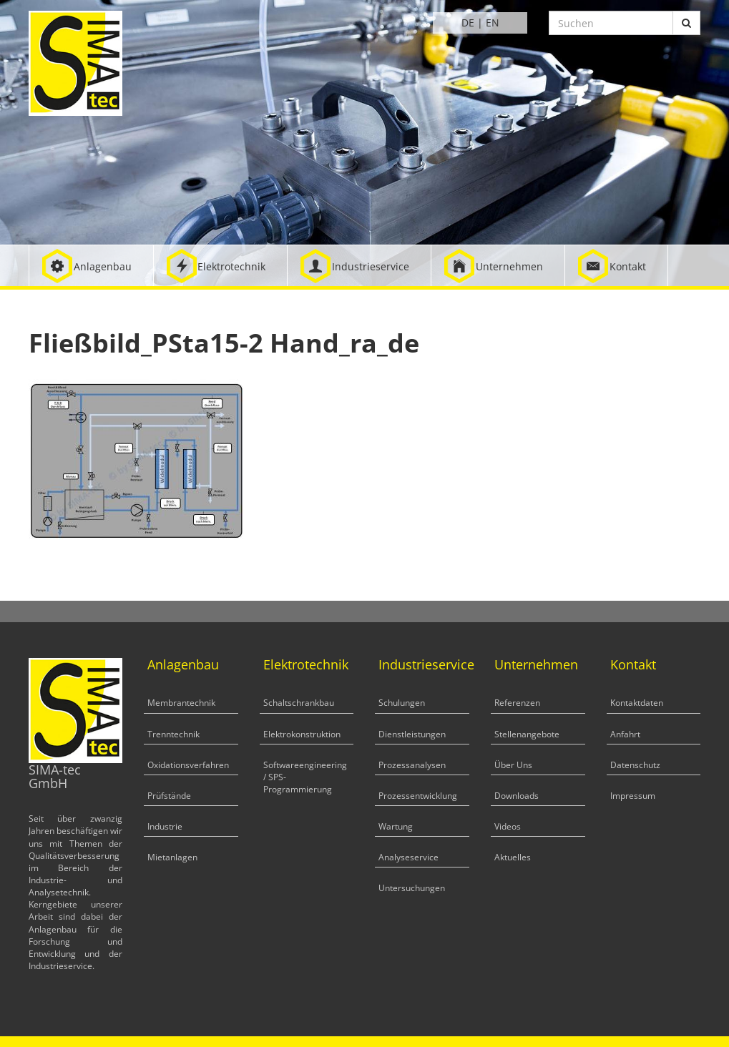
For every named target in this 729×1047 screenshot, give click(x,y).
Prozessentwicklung (417, 796)
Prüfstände (169, 796)
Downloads (516, 796)
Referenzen (517, 703)
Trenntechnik (173, 734)
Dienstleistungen (412, 734)
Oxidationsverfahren (188, 765)
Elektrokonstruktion (302, 734)
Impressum (632, 796)
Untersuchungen (411, 888)
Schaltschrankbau (298, 703)
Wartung (395, 826)
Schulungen (401, 703)
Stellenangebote (526, 734)
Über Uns (513, 765)
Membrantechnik (181, 703)
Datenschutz (635, 765)
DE (467, 22)
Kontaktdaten (636, 703)
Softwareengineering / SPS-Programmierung (305, 777)
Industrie (164, 826)
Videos (507, 826)
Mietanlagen (172, 857)
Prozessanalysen (412, 765)
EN (492, 22)
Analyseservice (408, 857)
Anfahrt (625, 734)
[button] (91, 265)
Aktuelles (512, 857)
